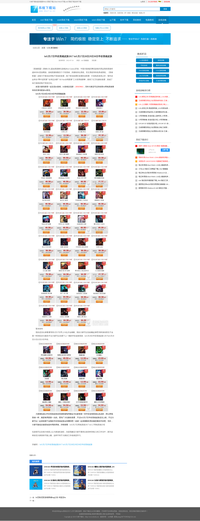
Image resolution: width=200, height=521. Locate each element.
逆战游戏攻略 (161, 76)
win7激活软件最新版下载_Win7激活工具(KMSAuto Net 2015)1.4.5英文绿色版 (166, 180)
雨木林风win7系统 (45, 27)
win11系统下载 (98, 20)
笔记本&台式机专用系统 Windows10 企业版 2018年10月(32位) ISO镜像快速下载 (168, 173)
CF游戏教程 (144, 60)
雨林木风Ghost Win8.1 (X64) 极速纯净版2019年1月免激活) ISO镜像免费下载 (166, 157)
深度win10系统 (82, 28)
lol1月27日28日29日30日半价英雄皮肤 (77, 444)
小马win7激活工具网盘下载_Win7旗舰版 (153, 169)
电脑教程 (150, 20)
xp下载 (113, 20)
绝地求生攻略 (144, 81)
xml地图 (110, 517)
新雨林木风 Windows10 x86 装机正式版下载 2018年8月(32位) (161, 188)
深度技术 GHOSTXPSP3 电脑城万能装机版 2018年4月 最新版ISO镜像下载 (165, 161)
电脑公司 (142, 13)
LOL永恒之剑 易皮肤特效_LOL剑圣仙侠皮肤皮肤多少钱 (159, 108)
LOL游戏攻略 (161, 70)
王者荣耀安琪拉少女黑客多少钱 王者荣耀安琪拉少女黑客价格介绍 (163, 127)
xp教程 (142, 2)
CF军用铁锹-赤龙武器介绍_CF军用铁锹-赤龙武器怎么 (158, 120)
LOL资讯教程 (52, 48)
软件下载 (124, 20)
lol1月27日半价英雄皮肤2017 (51, 444)
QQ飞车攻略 (144, 76)
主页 (43, 48)
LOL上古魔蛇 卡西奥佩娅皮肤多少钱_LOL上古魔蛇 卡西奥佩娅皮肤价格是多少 (168, 104)
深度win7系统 (63, 28)
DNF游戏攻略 (144, 70)
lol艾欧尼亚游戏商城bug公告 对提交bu (51, 497)
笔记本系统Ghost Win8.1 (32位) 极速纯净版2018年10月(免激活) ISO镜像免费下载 (168, 177)
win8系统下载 (63, 20)
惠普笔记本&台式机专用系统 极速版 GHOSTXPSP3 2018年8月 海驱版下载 (166, 184)
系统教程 (137, 20)
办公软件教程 (152, 2)
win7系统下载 (46, 20)
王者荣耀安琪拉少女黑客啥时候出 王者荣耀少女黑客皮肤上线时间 (163, 100)
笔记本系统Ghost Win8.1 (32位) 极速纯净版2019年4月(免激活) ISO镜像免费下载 (168, 165)
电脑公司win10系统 (102, 28)
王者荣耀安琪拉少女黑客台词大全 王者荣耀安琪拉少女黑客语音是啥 (164, 131)
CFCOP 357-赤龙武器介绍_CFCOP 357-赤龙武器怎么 (158, 123)
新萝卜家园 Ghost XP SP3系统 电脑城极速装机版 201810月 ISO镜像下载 (165, 146)
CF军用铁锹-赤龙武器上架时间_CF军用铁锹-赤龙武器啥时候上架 (162, 116)
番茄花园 (135, 13)
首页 (34, 20)
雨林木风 (113, 13)
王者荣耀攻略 (161, 81)
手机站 (118, 514)
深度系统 (120, 13)
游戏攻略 (167, 2)
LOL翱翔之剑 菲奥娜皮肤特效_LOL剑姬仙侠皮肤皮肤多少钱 (161, 97)
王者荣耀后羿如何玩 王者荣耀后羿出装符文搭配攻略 (158, 112)
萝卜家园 (127, 13)
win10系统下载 (80, 20)
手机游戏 (144, 65)
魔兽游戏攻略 (161, 65)
